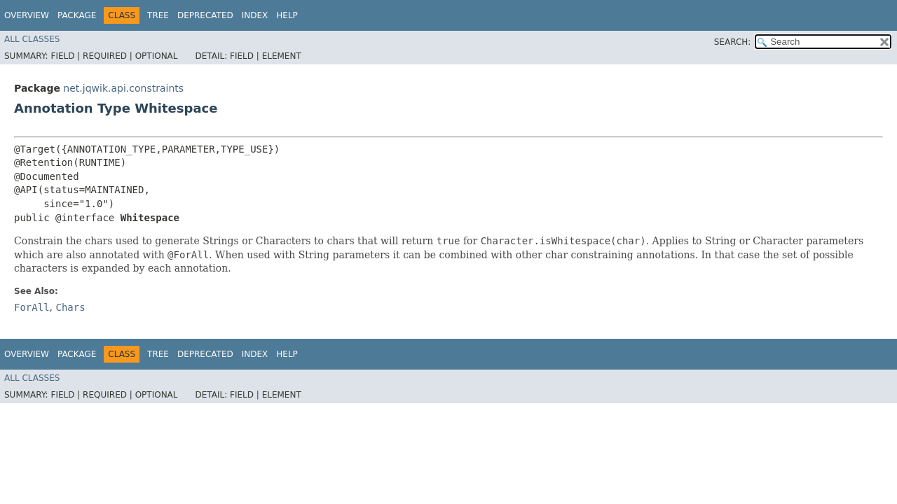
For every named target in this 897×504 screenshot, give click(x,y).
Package (76, 15)
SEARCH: (732, 42)
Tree (158, 15)
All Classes (32, 39)
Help (287, 15)
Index (255, 15)
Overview (26, 15)
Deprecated (205, 15)
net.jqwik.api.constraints (123, 88)
